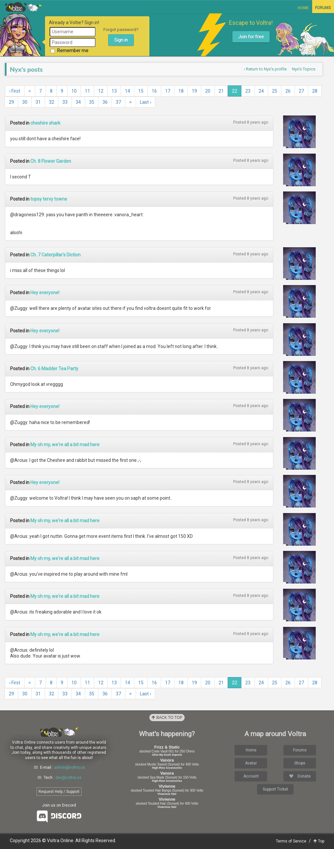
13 (114, 91)
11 (87, 91)
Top (318, 841)
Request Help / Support (59, 791)
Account (251, 776)
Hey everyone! (44, 292)
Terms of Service (291, 841)
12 (100, 91)
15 (141, 91)
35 (91, 102)
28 (314, 91)
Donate (300, 776)
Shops (299, 763)
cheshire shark (45, 123)
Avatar (251, 763)
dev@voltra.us (68, 777)
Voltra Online (23, 7)
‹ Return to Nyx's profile (265, 69)
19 (194, 91)
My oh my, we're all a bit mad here (64, 444)
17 (167, 91)
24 (261, 91)
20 (207, 91)
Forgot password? (121, 29)
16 (154, 91)
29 (11, 102)
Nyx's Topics (303, 69)
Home (303, 8)
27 (301, 91)
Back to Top (167, 717)
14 (127, 91)
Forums (323, 8)
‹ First (14, 91)
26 (288, 91)
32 (51, 102)
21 (221, 91)
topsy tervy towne (48, 199)
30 (24, 102)
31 (38, 102)
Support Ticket (275, 789)
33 (65, 102)
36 (105, 102)
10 (74, 91)
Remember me (69, 50)
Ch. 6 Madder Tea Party (54, 368)
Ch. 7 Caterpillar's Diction (55, 254)
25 (274, 91)
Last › (145, 102)
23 (247, 91)
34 (78, 102)
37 (118, 102)
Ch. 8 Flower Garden (50, 161)
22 (234, 91)
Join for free (251, 36)
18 (181, 91)
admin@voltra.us (69, 767)
